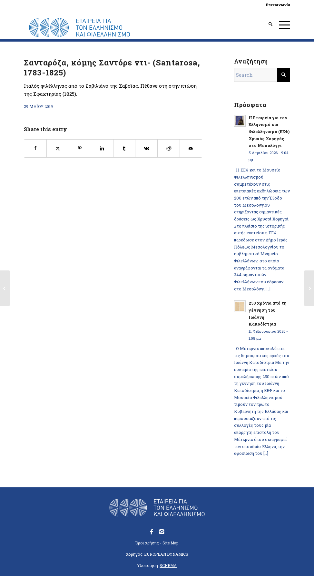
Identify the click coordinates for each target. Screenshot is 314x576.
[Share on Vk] (146, 148)
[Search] (267, 24)
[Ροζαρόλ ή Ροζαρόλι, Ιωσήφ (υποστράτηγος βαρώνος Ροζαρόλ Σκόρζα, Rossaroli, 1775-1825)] (5, 288)
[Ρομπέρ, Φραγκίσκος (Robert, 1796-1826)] (309, 288)
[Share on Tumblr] (124, 148)
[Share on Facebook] (35, 148)
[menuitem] (276, 4)
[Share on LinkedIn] (102, 148)
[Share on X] (58, 148)
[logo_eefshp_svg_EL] (79, 27)
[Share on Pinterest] (80, 148)
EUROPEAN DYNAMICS (166, 554)
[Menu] (281, 24)
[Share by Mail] (191, 148)
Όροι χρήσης (147, 542)
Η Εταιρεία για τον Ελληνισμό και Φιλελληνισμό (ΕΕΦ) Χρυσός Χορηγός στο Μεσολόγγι (269, 131)
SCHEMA (168, 565)
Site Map (170, 542)
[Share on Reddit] (169, 148)
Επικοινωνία (278, 4)
